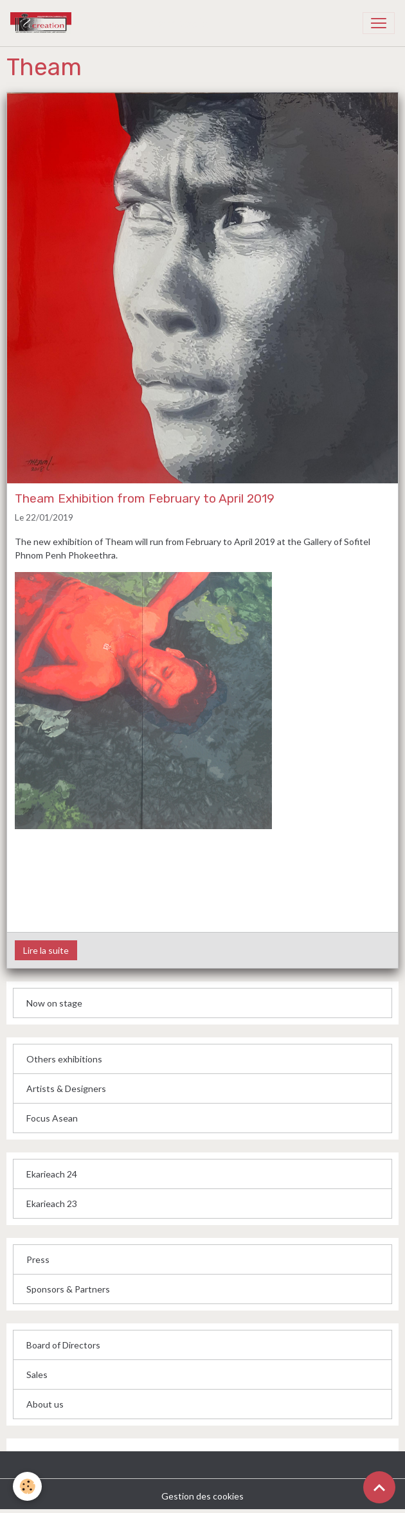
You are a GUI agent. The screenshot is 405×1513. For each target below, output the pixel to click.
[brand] (112, 23)
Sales (37, 1374)
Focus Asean (52, 1118)
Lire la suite (46, 950)
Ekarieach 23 (51, 1203)
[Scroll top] (379, 1487)
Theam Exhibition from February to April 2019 (144, 498)
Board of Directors (63, 1344)
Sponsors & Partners (68, 1289)
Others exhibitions (64, 1058)
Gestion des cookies (202, 1496)
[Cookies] (27, 1486)
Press (38, 1259)
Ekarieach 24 (51, 1173)
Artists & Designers (66, 1088)
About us (45, 1404)
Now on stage (54, 1003)
